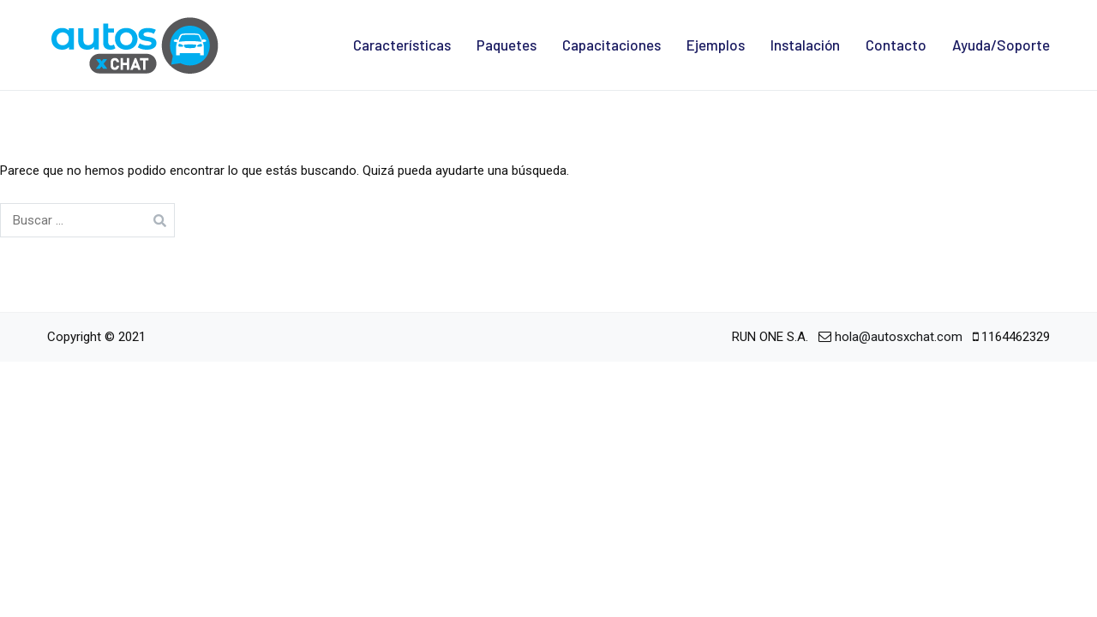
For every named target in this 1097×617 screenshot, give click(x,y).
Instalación (805, 44)
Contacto (896, 44)
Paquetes (507, 44)
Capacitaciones (611, 44)
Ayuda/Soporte (1001, 44)
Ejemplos (715, 44)
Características (402, 44)
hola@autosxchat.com (898, 336)
